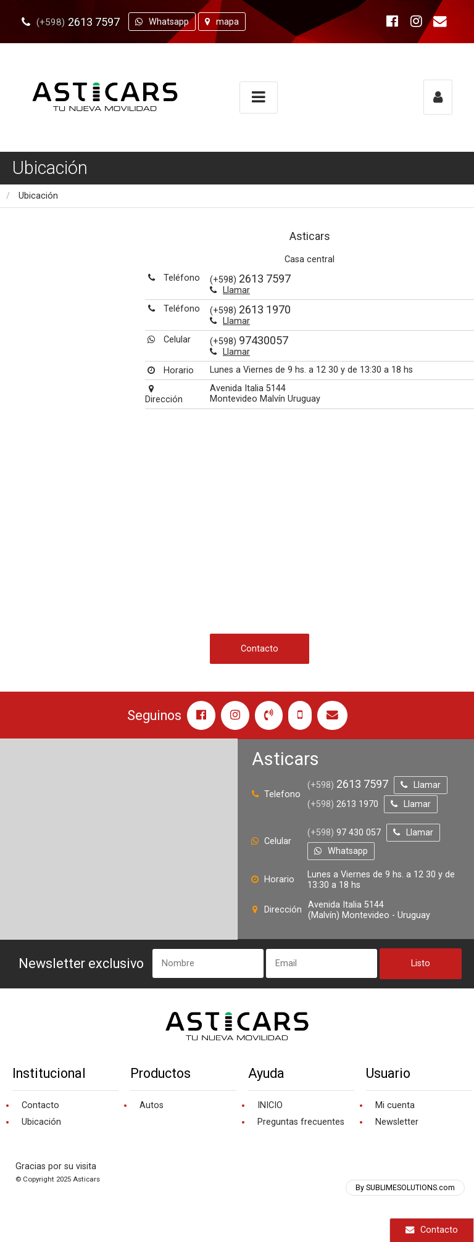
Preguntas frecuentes (300, 1122)
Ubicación (38, 196)
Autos (151, 1105)
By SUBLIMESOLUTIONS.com (405, 1187)
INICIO (270, 1105)
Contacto (431, 1230)
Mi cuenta (395, 1105)
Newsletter (396, 1122)
